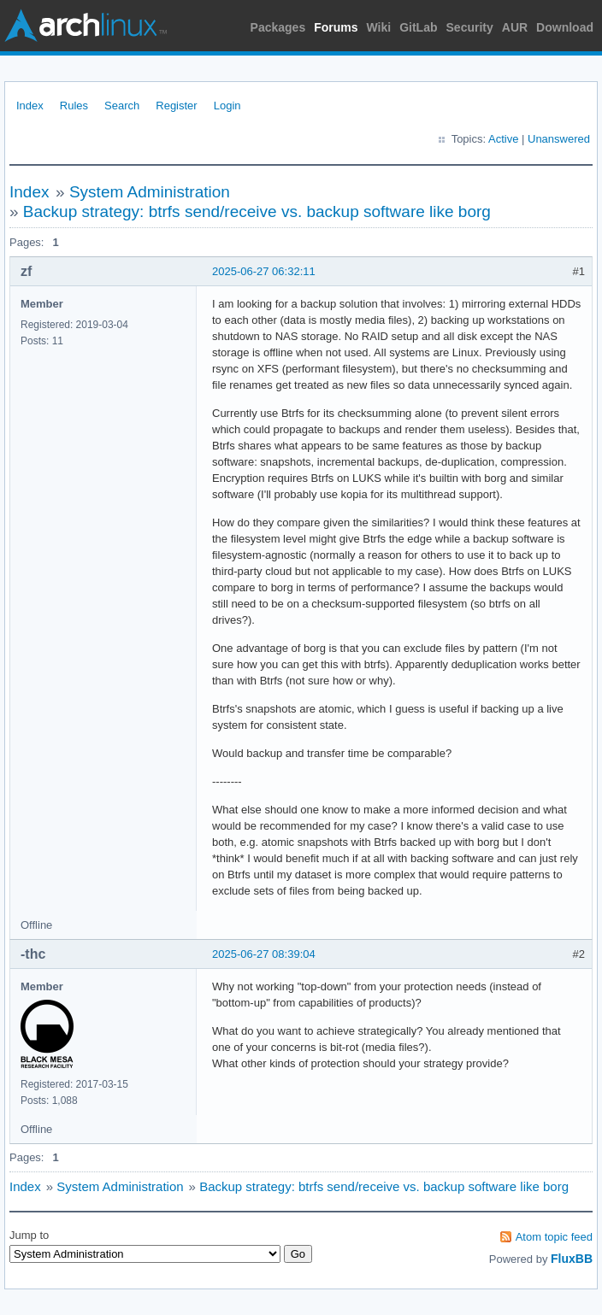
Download (564, 27)
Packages (278, 27)
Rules (74, 105)
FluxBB (572, 1258)
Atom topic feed (554, 1236)
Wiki (379, 27)
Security (469, 27)
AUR (515, 27)
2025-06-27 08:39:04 (264, 954)
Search (121, 105)
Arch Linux (85, 26)
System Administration (149, 192)
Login (227, 105)
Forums (335, 27)
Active (503, 138)
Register (176, 105)
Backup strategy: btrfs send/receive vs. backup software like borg (257, 211)
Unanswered (559, 138)
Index (30, 105)
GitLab (418, 27)
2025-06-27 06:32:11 (264, 271)
